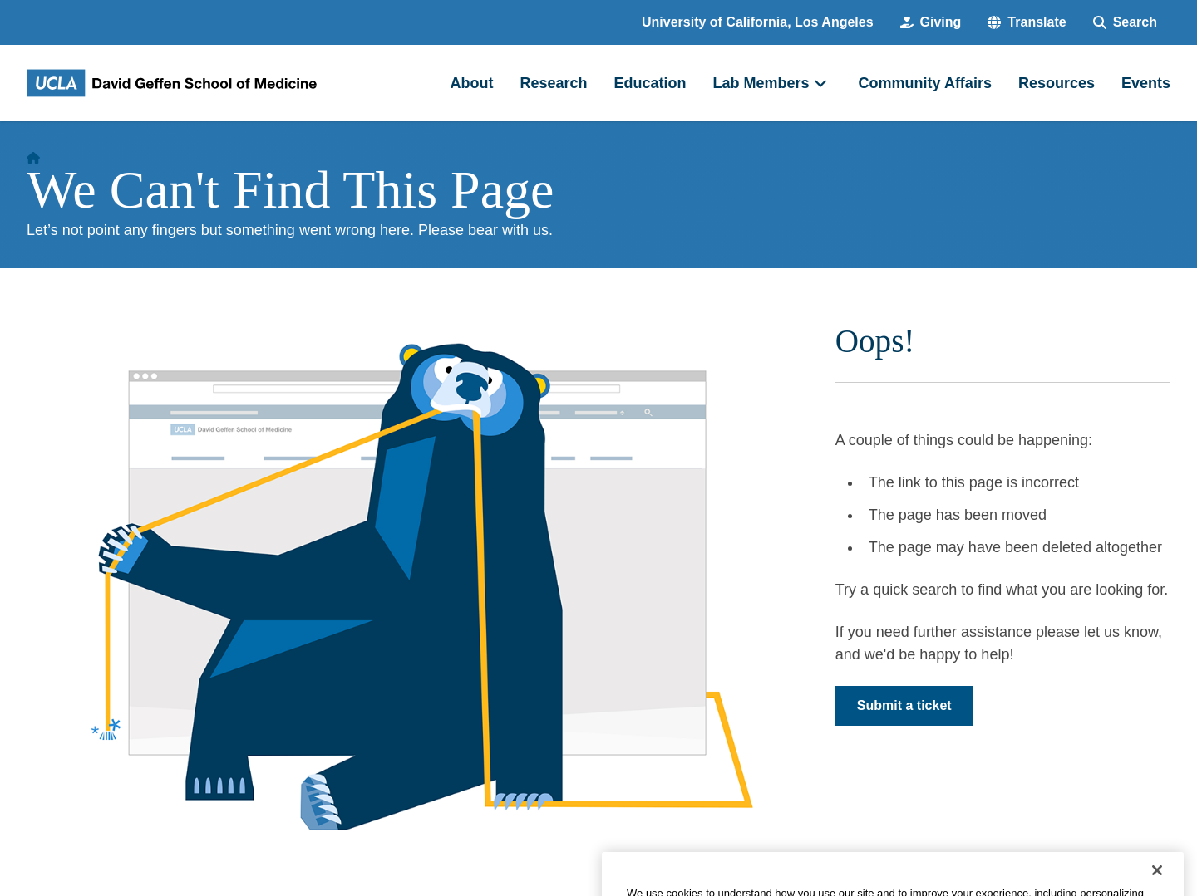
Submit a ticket (904, 705)
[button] (1026, 22)
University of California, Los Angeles (758, 22)
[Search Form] (1125, 22)
